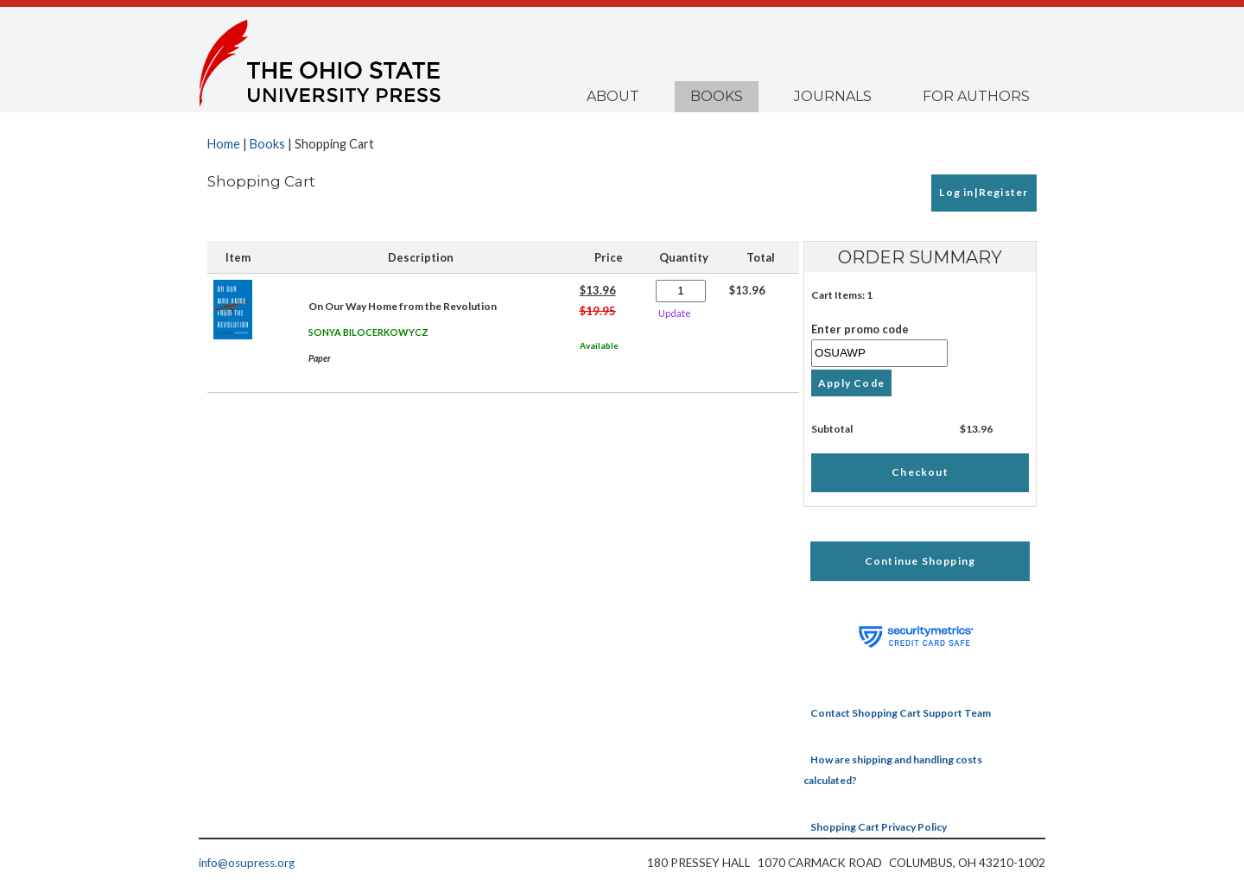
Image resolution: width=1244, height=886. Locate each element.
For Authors (976, 96)
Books (716, 96)
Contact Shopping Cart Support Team (900, 712)
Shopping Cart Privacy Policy (878, 826)
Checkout (920, 471)
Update (674, 313)
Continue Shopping (920, 560)
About (613, 96)
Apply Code (851, 383)
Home (223, 143)
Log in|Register (983, 192)
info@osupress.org (247, 863)
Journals (833, 96)
